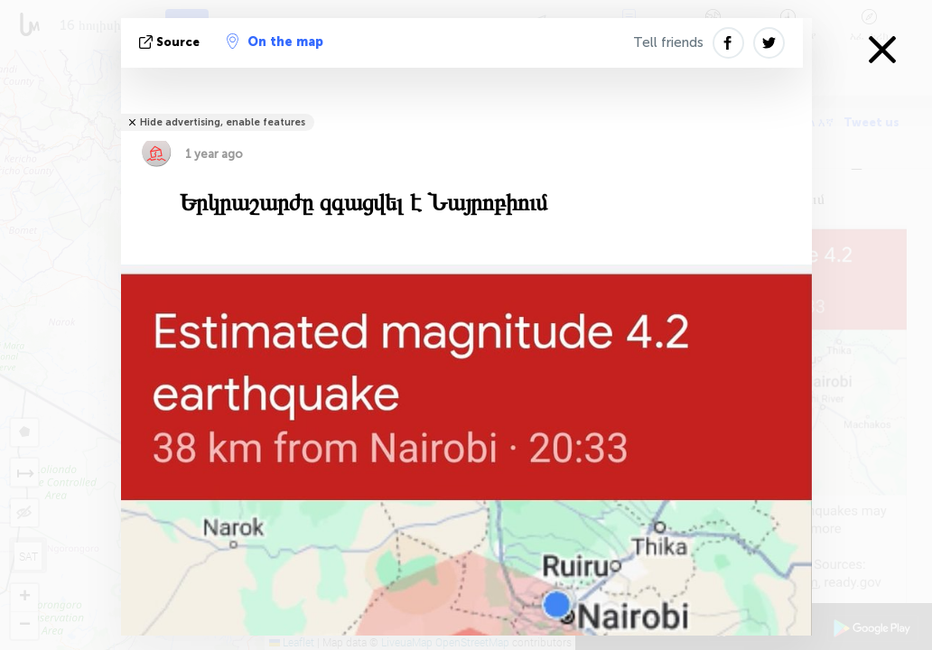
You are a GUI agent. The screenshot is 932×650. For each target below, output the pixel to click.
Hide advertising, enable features (222, 122)
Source (171, 42)
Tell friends (668, 42)
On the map (275, 41)
